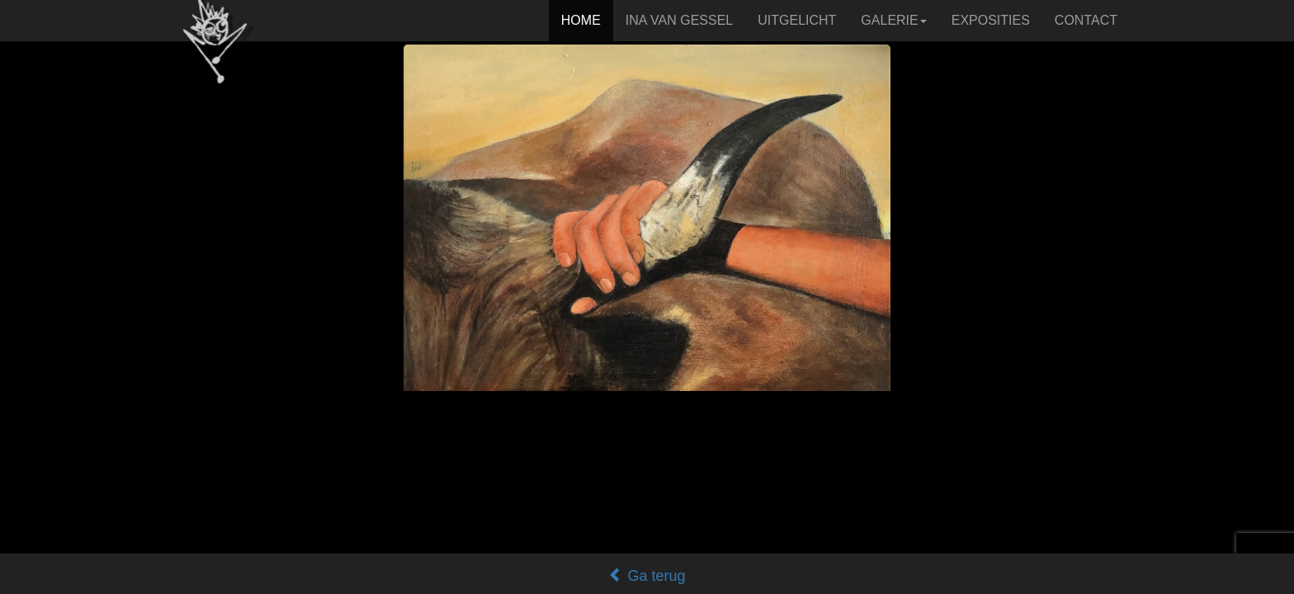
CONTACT (1086, 20)
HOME (581, 20)
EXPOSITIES (991, 20)
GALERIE (893, 20)
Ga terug (646, 576)
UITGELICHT (797, 20)
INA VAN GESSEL (679, 20)
